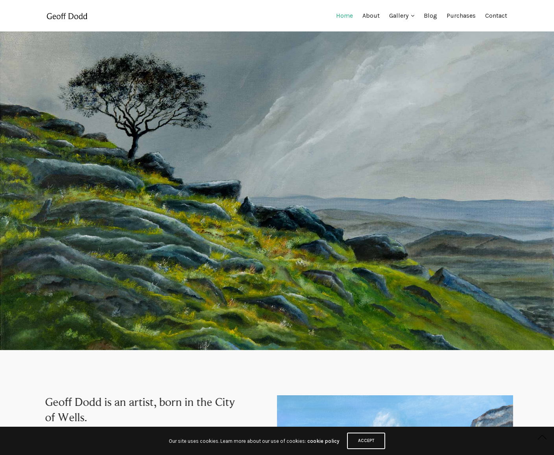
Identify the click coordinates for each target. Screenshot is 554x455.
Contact (496, 15)
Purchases (461, 15)
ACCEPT (366, 440)
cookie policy (323, 441)
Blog (430, 15)
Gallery (398, 15)
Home (344, 15)
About (371, 15)
